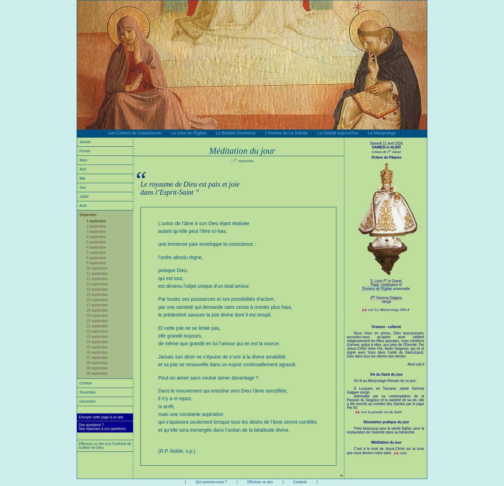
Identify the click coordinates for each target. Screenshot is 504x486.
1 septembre (96, 221)
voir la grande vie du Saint (381, 412)
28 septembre (97, 363)
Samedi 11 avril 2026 (386, 143)
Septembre (88, 215)
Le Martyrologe (382, 133)
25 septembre (97, 347)
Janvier (85, 142)
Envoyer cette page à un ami (101, 417)
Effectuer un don (260, 482)
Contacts (300, 482)
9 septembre (96, 263)
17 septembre (97, 305)
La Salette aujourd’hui (337, 133)
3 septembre (96, 232)
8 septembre (96, 258)
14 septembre (97, 289)
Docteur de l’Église (377, 289)
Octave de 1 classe (386, 152)
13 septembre (97, 284)
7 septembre (96, 253)
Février (84, 151)
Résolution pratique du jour (387, 422)
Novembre (87, 392)
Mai (82, 178)
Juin (82, 187)
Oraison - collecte (386, 327)
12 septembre (97, 279)
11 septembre (97, 274)
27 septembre (97, 358)
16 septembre (97, 300)
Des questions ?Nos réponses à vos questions (102, 427)
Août (83, 206)
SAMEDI (386, 147)
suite (403, 453)
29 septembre (97, 368)
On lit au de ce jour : (385, 394)
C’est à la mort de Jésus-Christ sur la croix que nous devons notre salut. (385, 451)
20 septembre (97, 321)
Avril (82, 169)
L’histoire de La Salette (286, 133)
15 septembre (97, 295)
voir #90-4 (388, 309)
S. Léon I (385, 281)
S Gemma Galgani (385, 298)
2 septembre (96, 226)
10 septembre (97, 268)
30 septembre (97, 373)
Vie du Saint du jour (386, 374)
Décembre (87, 401)
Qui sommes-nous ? (211, 482)
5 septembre (96, 242)
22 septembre (97, 331)
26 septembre (97, 352)
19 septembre (97, 316)
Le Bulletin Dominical (235, 133)
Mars (83, 160)
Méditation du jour (386, 442)
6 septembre (96, 247)
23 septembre (97, 337)
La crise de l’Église (188, 133)
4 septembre (96, 237)
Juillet (84, 197)
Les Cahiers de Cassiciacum (134, 133)
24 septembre (97, 342)
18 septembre (97, 310)
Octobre (85, 383)
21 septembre (97, 326)
